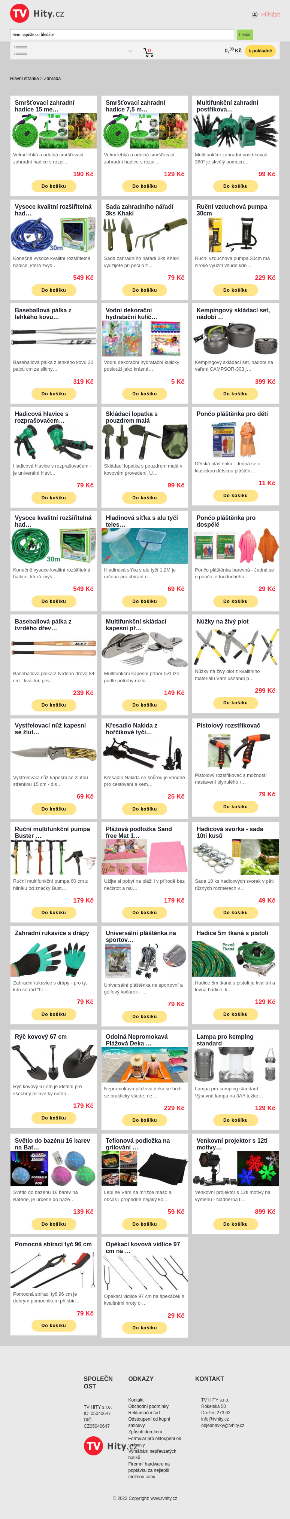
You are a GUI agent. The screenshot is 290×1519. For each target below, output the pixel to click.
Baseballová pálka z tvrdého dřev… (43, 624)
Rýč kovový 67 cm (41, 1036)
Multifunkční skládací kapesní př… (136, 624)
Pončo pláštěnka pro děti (232, 414)
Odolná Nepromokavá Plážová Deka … (136, 1040)
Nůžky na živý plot (223, 621)
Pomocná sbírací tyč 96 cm (53, 1244)
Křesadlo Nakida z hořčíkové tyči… (131, 728)
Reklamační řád (144, 1412)
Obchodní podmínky (149, 1406)
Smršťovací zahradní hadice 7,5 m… (135, 106)
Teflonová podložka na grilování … (138, 1144)
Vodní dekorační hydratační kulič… (131, 313)
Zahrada (52, 78)
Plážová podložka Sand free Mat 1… (139, 832)
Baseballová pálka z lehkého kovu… (43, 313)
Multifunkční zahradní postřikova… (227, 106)
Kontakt (136, 1400)
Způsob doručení (145, 1431)
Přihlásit (270, 15)
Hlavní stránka (24, 78)
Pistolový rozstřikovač (228, 725)
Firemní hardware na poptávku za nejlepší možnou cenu (149, 1470)
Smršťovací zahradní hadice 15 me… (45, 106)
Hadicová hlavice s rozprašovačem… (42, 417)
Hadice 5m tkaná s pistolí (232, 933)
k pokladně (260, 50)
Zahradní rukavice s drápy (52, 933)
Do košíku (54, 186)
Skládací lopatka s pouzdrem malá (132, 417)
